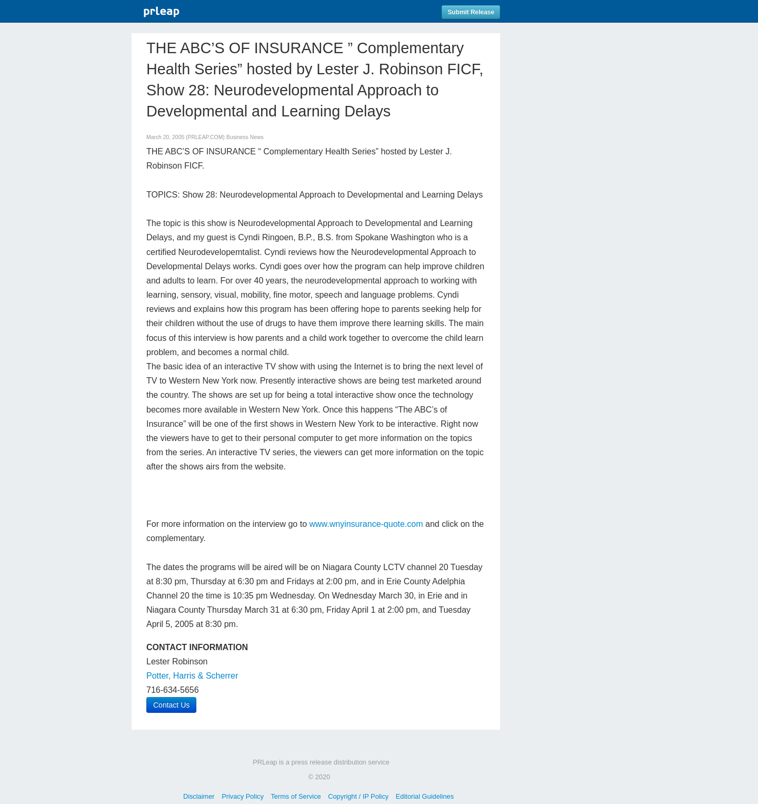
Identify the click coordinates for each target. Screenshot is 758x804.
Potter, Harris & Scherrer (192, 675)
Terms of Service (296, 796)
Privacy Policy (243, 796)
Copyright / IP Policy (358, 796)
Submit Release (470, 12)
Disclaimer (199, 796)
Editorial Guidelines (425, 796)
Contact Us (171, 705)
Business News (245, 137)
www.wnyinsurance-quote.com (366, 523)
